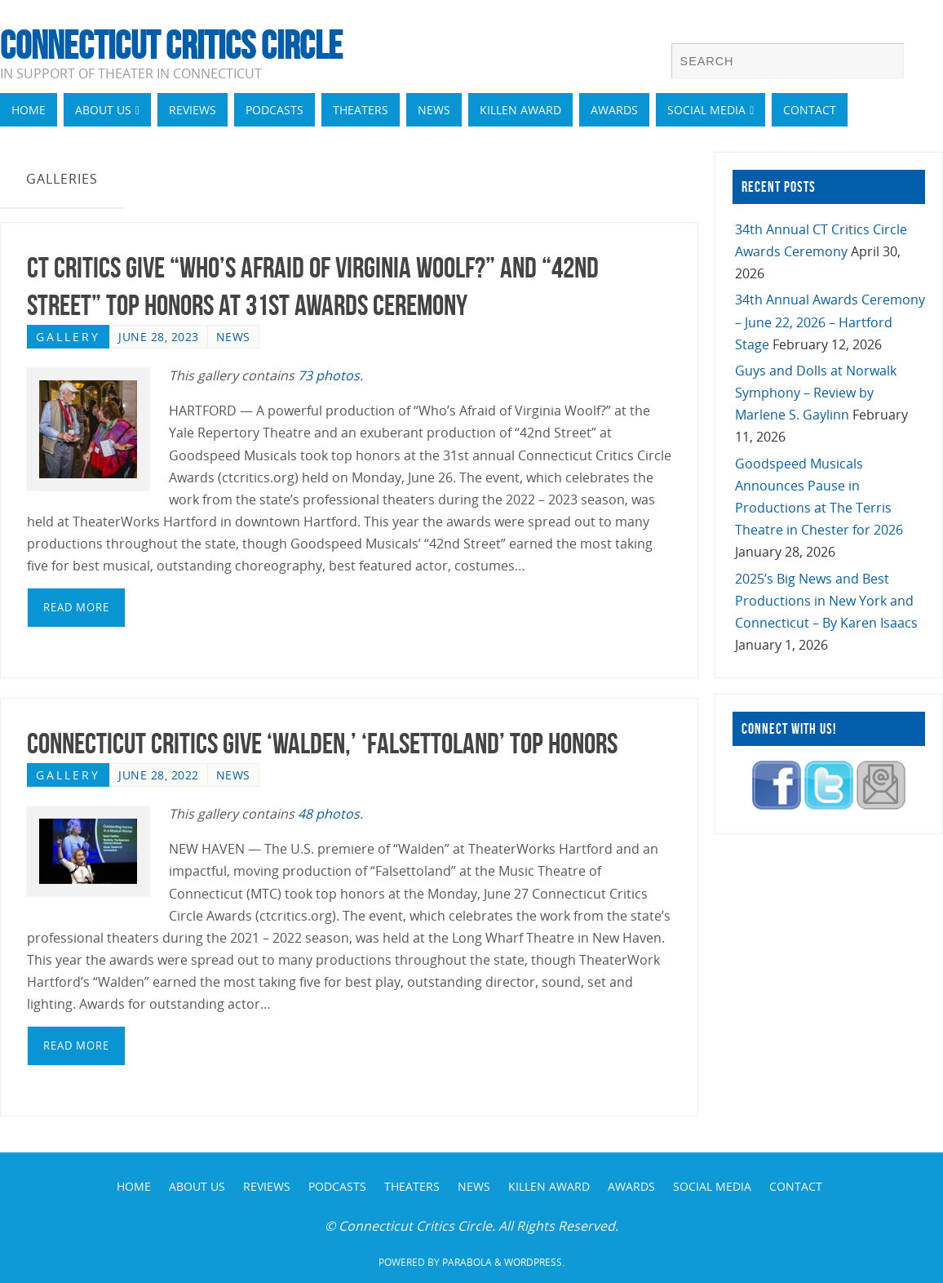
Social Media (712, 1186)
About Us (197, 1186)
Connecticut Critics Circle (171, 46)
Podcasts (337, 1186)
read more (76, 607)
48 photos (329, 814)
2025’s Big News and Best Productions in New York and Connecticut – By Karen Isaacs (826, 601)
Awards (631, 1186)
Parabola (467, 1262)
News (233, 336)
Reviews (266, 1186)
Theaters (412, 1186)
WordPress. (534, 1262)
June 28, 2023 (158, 336)
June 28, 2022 (158, 775)
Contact (795, 1186)
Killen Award (549, 1186)
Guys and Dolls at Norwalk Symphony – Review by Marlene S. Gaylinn (816, 393)
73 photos (329, 375)
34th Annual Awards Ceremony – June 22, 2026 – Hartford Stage (830, 322)
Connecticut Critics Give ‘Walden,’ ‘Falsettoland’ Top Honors (322, 743)
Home (134, 1186)
